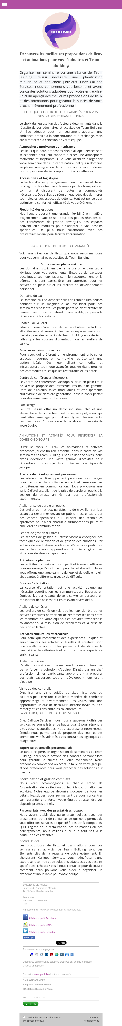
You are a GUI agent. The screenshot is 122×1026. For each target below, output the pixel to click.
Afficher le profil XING (40, 925)
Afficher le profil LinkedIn (42, 932)
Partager (29, 937)
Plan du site (55, 1017)
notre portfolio (41, 974)
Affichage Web (91, 1020)
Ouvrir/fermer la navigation (61, 4)
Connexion (93, 1017)
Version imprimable (35, 1017)
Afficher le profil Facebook (42, 918)
